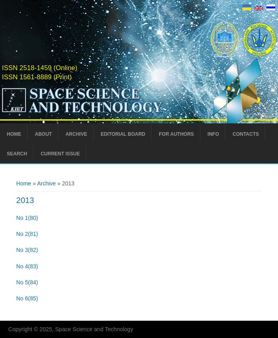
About (43, 134)
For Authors (176, 134)
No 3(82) (27, 250)
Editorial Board (123, 134)
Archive (76, 134)
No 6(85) (27, 298)
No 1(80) (27, 218)
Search (17, 154)
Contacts (245, 134)
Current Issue (60, 154)
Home (14, 134)
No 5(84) (27, 282)
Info (213, 134)
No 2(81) (27, 234)
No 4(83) (27, 266)
